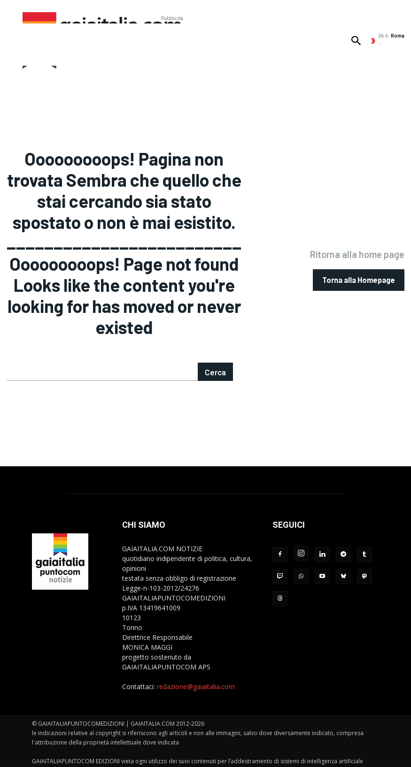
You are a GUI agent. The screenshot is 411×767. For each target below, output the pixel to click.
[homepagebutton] (358, 273)
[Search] (216, 359)
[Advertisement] (172, 44)
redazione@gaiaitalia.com (196, 674)
